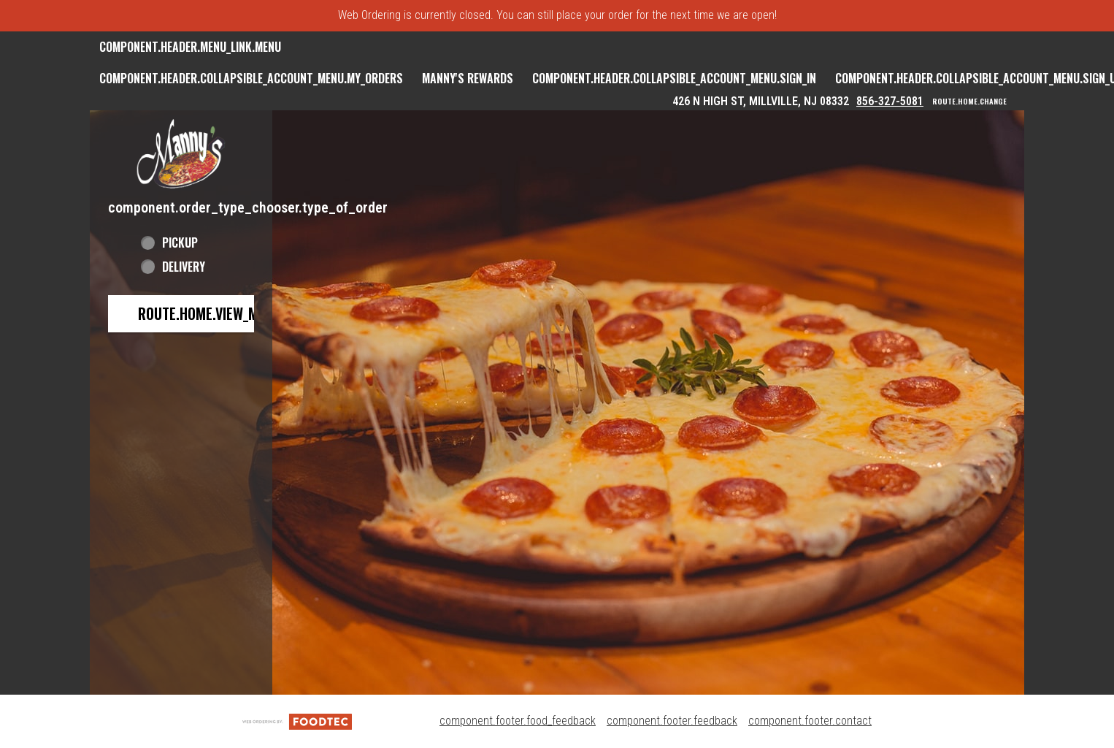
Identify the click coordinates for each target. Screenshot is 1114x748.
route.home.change (969, 101)
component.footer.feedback (672, 721)
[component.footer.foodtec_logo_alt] (297, 721)
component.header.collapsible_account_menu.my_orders (251, 78)
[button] (181, 154)
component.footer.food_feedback (517, 721)
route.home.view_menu (209, 313)
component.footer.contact (810, 721)
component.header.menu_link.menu (190, 47)
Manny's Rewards (467, 78)
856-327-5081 (889, 101)
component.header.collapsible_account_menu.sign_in (674, 78)
